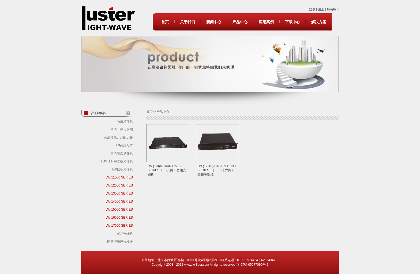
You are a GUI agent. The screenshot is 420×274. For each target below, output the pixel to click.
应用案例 (266, 22)
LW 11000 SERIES (119, 177)
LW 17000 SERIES (119, 225)
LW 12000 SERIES (119, 185)
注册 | (322, 9)
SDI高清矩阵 (124, 145)
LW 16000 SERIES (119, 217)
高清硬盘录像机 (121, 153)
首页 (165, 22)
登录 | (313, 9)
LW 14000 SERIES (119, 201)
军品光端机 (125, 233)
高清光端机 (125, 121)
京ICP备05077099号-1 (252, 265)
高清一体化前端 (121, 129)
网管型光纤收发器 (120, 241)
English (333, 9)
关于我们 (187, 22)
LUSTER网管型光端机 (117, 161)
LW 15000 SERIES (119, 209)
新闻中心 (213, 22)
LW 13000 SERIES (119, 193)
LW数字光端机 (122, 169)
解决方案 (318, 22)
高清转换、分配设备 (118, 137)
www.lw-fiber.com (196, 265)
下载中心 (292, 22)
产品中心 (240, 22)
